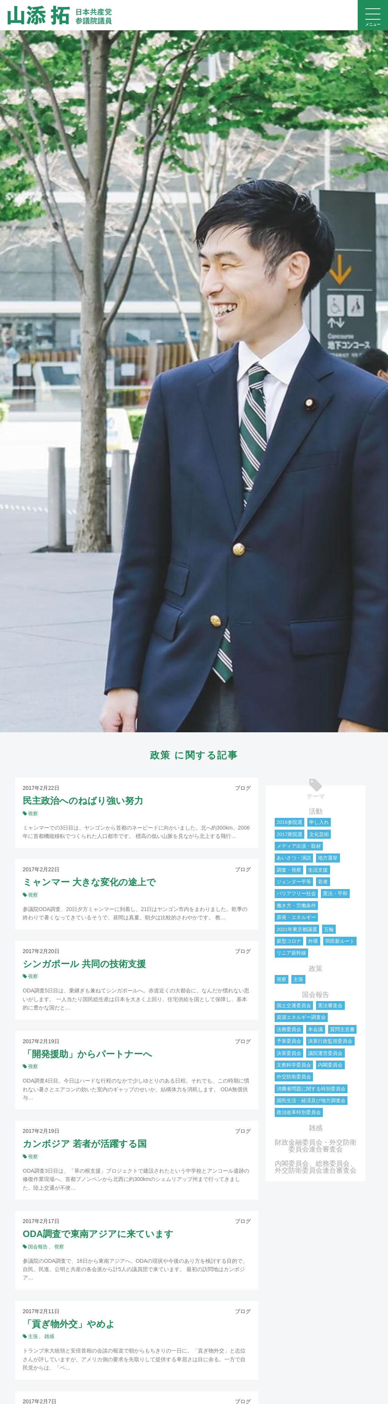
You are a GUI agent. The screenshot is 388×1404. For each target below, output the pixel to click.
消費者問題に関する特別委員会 (311, 1089)
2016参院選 (289, 822)
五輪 (329, 929)
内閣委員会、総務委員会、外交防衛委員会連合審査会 (316, 1167)
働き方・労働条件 (296, 905)
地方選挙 (328, 858)
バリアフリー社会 (296, 893)
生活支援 (318, 870)
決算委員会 (289, 1053)
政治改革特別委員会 (299, 1112)
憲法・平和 (335, 893)
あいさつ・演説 (294, 858)
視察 (281, 979)
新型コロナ (289, 941)
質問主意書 (342, 1029)
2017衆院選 (289, 834)
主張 (298, 979)
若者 (323, 882)
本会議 (315, 1029)
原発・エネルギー (296, 917)
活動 (315, 811)
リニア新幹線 (291, 953)
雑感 (315, 1128)
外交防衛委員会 (294, 1077)
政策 (315, 968)
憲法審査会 (330, 1005)
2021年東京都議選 (297, 929)
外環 (313, 941)
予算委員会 (289, 1041)
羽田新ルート (340, 941)
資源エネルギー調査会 (301, 1017)
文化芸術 (319, 834)
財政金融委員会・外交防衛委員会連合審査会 (316, 1146)
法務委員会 (289, 1029)
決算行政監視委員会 (330, 1041)
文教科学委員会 (294, 1065)
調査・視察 (289, 870)
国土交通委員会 (294, 1005)
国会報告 (315, 994)
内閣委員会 (330, 1065)
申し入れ (319, 822)
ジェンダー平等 (294, 882)
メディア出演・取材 (299, 846)
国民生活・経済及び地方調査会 (311, 1100)
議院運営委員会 (325, 1053)
